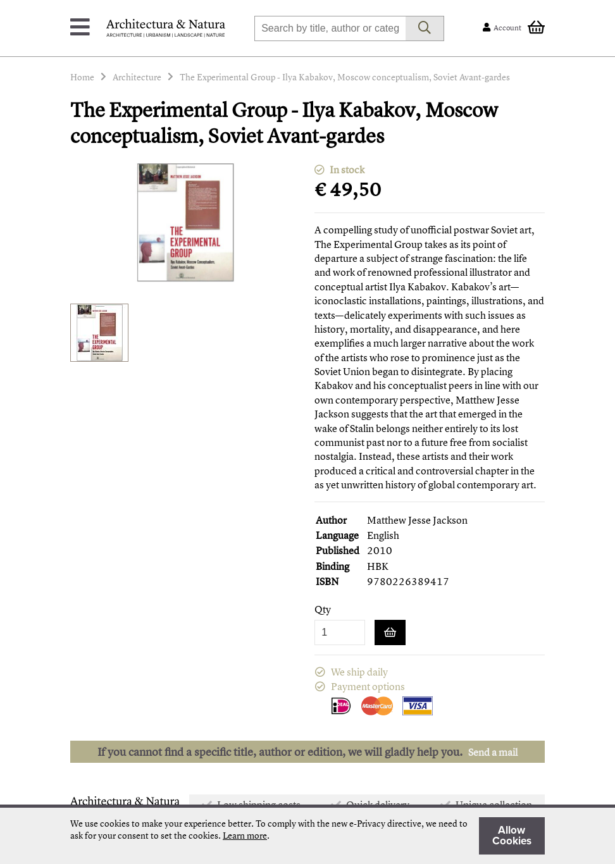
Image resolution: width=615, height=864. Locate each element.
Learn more (245, 835)
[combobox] (330, 28)
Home (82, 77)
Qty (322, 609)
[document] (307, 836)
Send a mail (493, 752)
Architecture (137, 77)
